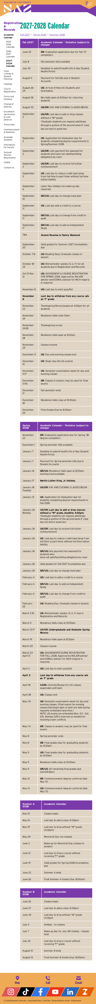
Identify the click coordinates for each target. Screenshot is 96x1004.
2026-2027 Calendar (10, 54)
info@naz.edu (78, 979)
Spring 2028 (39, 34)
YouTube (55, 991)
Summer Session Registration (10, 155)
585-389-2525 (47, 979)
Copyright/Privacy (34, 1001)
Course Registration (10, 90)
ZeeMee (85, 991)
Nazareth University (17, 7)
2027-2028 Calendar (10, 63)
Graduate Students (8, 138)
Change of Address (9, 105)
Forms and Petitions (9, 97)
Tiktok (26, 991)
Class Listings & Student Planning (8, 75)
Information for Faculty (9, 146)
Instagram (11, 991)
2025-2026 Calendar (10, 44)
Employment (76, 1001)
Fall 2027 (25, 34)
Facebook (40, 991)
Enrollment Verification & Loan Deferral (9, 115)
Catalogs (8, 84)
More (89, 3)
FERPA (7, 162)
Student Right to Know (61, 1001)
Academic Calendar (9, 36)
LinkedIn (70, 991)
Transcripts (9, 124)
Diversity (46, 1001)
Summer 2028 (57, 34)
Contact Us (9, 167)
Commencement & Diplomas (11, 130)
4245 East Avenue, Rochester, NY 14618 (17, 979)
